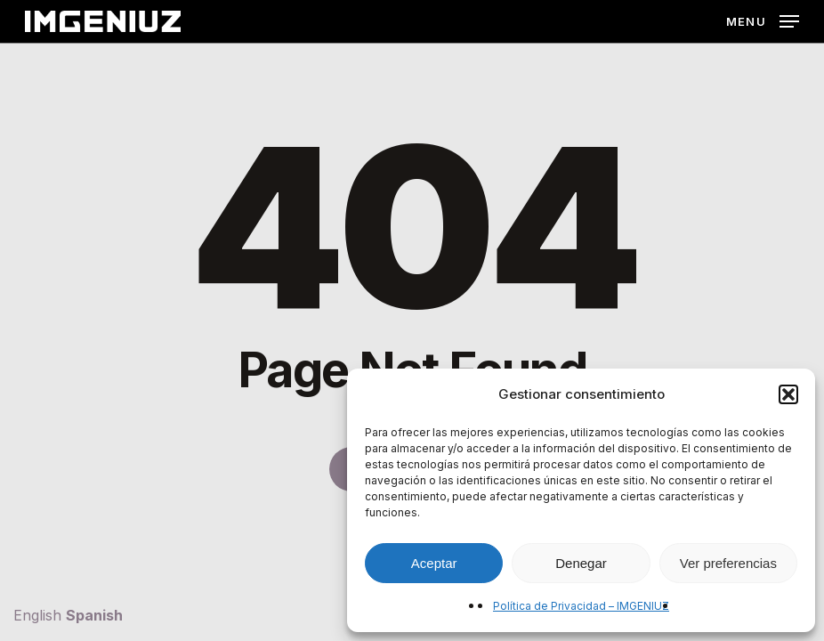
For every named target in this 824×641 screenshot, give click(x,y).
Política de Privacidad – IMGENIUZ (581, 606)
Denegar (581, 563)
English (37, 615)
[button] (788, 394)
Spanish (94, 615)
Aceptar (434, 563)
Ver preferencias (728, 563)
